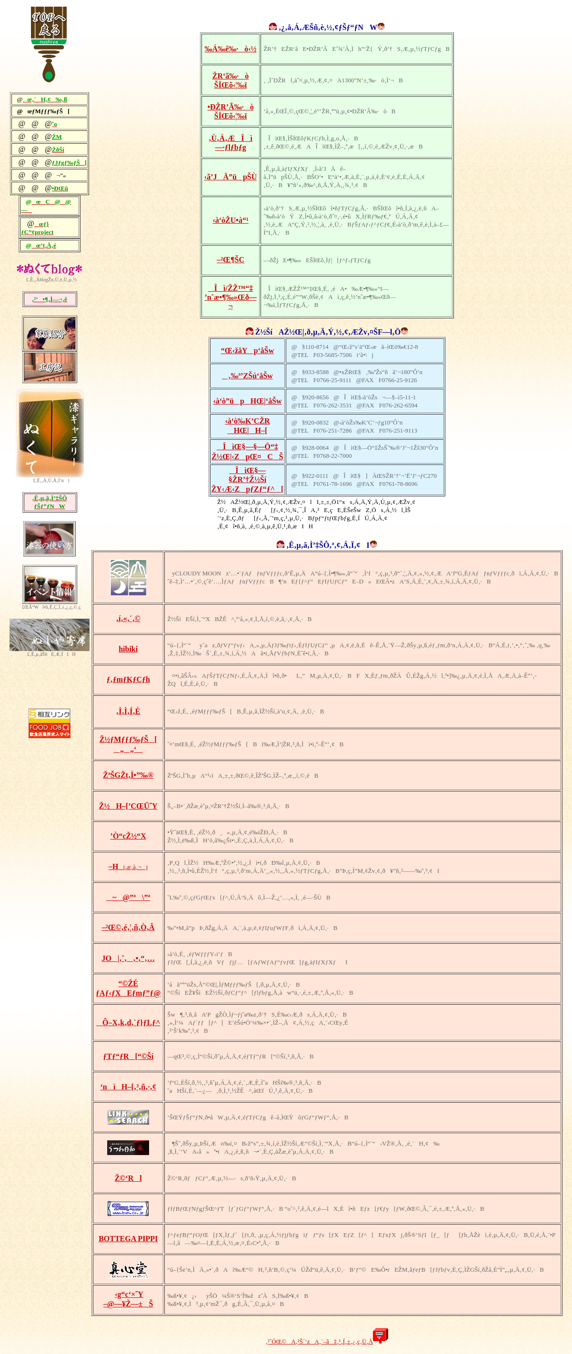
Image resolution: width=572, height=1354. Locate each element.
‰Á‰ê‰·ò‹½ (231, 49)
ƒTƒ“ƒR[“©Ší (128, 1056)
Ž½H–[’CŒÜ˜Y (128, 806)
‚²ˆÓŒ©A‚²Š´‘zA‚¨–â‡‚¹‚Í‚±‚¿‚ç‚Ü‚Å (319, 1341)
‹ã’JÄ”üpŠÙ (230, 177)
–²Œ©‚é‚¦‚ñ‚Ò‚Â (128, 927)
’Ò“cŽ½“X (128, 836)
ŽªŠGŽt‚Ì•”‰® (128, 775)
